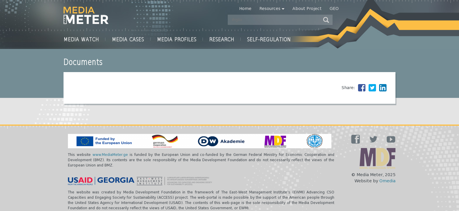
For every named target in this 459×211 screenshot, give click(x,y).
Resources (269, 9)
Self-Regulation (269, 39)
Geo (334, 9)
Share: (348, 88)
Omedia (387, 181)
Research (221, 39)
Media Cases (128, 39)
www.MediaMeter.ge (110, 155)
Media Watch (81, 39)
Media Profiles (176, 39)
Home (245, 9)
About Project (307, 9)
